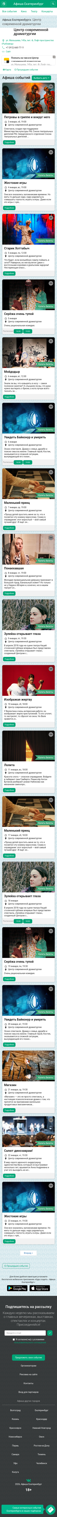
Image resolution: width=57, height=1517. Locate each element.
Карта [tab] (7, 69)
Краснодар (41, 1419)
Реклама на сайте (28, 1374)
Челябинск (41, 1463)
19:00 (27, 331)
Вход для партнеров (29, 1392)
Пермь (15, 1445)
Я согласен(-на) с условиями (29, 1341)
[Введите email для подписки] (25, 1333)
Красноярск (15, 1428)
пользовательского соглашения (30, 1342)
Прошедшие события (26, 69)
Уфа (15, 1463)
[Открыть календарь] (4, 4)
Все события (9, 11)
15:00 (18, 921)
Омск (41, 1437)
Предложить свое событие (28, 1357)
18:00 (27, 921)
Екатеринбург (41, 1410)
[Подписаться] (49, 1333)
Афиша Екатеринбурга (16, 19)
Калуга (15, 1472)
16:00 (18, 331)
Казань (15, 1419)
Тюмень (42, 1454)
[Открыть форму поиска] (53, 4)
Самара (15, 1454)
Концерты (47, 11)
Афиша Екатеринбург (29, 4)
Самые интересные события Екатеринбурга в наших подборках (24, 1509)
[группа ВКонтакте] (29, 1481)
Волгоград (15, 1410)
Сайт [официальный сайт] (6, 51)
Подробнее (9, 142)
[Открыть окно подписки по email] (50, 1510)
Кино (24, 11)
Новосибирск (15, 1437)
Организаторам (28, 1365)
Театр (34, 11)
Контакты (28, 1383)
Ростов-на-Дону (41, 1445)
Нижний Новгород (42, 1428)
